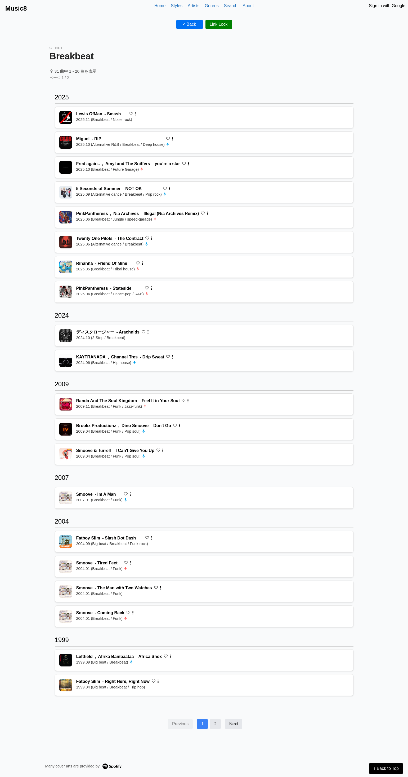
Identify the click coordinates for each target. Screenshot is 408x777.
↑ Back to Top (386, 768)
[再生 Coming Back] (65, 616)
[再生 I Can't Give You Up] (65, 454)
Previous (180, 724)
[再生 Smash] (65, 117)
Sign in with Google (387, 5)
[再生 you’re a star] (65, 167)
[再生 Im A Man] (65, 497)
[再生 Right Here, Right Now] (65, 685)
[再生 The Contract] (65, 242)
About (248, 5)
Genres (211, 5)
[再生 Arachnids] (65, 335)
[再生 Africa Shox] (65, 660)
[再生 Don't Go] (65, 429)
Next (233, 724)
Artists (193, 5)
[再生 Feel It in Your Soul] (65, 404)
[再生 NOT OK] (65, 192)
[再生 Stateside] (65, 292)
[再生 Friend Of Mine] (65, 267)
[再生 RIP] (65, 142)
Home (160, 5)
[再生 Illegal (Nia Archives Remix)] (65, 217)
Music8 (16, 8)
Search (230, 5)
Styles (176, 5)
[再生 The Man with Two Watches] (65, 591)
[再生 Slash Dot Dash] (65, 541)
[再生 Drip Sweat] (65, 360)
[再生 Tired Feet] (65, 566)
